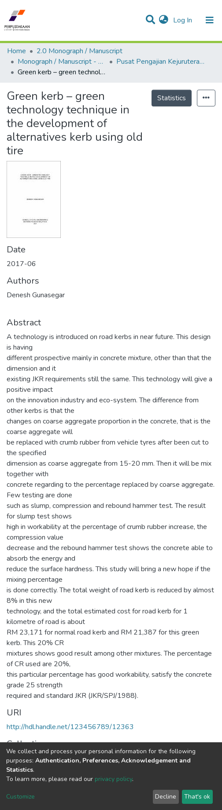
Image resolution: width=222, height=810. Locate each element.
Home (16, 51)
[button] (163, 20)
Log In (183, 20)
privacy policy (113, 779)
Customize (20, 796)
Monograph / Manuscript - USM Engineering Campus (62, 61)
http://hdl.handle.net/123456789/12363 (70, 727)
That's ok (197, 796)
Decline (165, 796)
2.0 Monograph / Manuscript (79, 51)
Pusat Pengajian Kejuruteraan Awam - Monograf (160, 61)
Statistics (171, 98)
